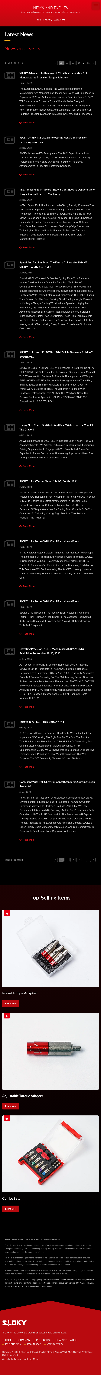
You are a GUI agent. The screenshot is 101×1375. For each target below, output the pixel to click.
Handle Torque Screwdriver (63, 1282)
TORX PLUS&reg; (12, 1286)
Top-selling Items (50, 897)
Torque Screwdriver (51, 1279)
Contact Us (33, 1286)
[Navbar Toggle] (96, 6)
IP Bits (24, 1286)
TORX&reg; (81, 1282)
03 (73, 63)
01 (61, 63)
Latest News (59, 20)
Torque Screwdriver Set (71, 1279)
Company (47, 20)
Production (13, 1344)
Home (38, 20)
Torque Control (44, 1282)
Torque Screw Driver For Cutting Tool (21, 1282)
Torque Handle (88, 1279)
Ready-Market (33, 1359)
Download (34, 1344)
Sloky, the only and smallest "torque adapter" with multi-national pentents (54, 1351)
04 (79, 63)
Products (43, 1339)
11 (88, 63)
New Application (67, 1339)
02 (67, 63)
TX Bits (90, 1282)
